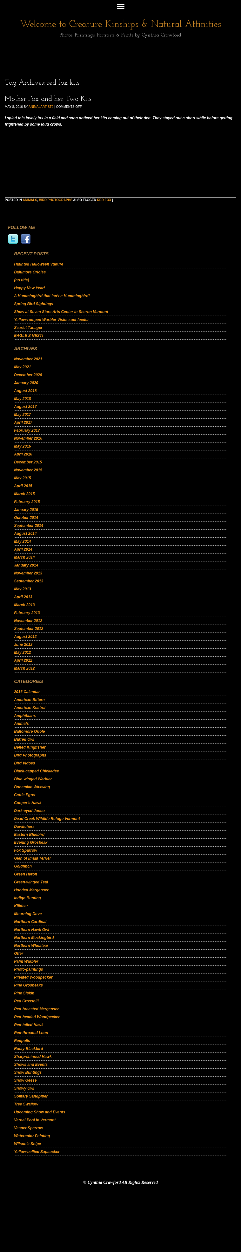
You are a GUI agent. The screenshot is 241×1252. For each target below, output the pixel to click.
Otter (18, 953)
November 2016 (28, 438)
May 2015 (22, 478)
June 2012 (23, 644)
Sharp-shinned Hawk (33, 1056)
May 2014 (22, 541)
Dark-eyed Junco (29, 811)
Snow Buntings (28, 1072)
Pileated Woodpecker (33, 977)
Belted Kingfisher (29, 747)
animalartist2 (41, 106)
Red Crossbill (26, 1001)
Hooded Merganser (31, 890)
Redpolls (22, 1041)
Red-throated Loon (31, 1033)
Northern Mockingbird (34, 937)
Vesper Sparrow (28, 1128)
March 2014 (24, 557)
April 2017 (23, 422)
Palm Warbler (26, 961)
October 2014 (26, 517)
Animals (30, 200)
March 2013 (24, 605)
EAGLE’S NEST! (28, 335)
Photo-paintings (28, 969)
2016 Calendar (27, 692)
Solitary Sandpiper (31, 1096)
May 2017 (22, 414)
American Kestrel (29, 707)
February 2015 (27, 502)
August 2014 (25, 533)
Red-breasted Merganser (36, 1009)
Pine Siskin (24, 993)
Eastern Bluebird (29, 834)
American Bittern (29, 700)
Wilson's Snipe (27, 1144)
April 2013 (23, 597)
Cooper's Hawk (27, 803)
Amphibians (25, 715)
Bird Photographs (55, 200)
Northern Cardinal (30, 922)
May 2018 (22, 399)
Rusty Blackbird (28, 1048)
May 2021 (22, 367)
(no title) (21, 280)
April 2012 (23, 660)
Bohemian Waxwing (32, 787)
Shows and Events (31, 1064)
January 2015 (26, 510)
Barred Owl (24, 739)
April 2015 (23, 486)
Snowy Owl (24, 1088)
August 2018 (25, 391)
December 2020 (28, 375)
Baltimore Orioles (30, 272)
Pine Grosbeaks (28, 985)
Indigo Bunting (27, 898)
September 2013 (28, 581)
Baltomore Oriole (29, 731)
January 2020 (26, 383)
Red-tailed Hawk (29, 1025)
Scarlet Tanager (28, 327)
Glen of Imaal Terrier (32, 858)
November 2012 (28, 621)
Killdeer (21, 906)
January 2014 (26, 565)
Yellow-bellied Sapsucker (37, 1152)
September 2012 (28, 628)
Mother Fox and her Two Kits (48, 99)
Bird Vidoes (24, 763)
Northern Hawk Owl (31, 930)
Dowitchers (24, 826)
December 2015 (28, 462)
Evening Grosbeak (30, 842)
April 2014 (23, 549)
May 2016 (22, 446)
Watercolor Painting (32, 1136)
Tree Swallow (26, 1104)
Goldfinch (23, 866)
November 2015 (28, 470)
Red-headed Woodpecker (37, 1017)
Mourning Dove (28, 914)
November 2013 (28, 573)
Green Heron (25, 874)
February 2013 (27, 613)
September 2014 (28, 525)
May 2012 (22, 652)
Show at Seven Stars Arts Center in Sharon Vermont (61, 312)
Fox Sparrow (25, 850)
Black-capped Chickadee (36, 771)
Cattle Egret (24, 795)
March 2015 (24, 494)
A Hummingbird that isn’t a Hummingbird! (52, 296)
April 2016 (23, 454)
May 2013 (22, 589)
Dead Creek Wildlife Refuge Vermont (47, 818)
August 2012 (25, 636)
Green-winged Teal (31, 882)
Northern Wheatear (31, 945)
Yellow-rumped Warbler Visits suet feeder (51, 320)
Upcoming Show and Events (39, 1112)
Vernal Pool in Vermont (35, 1120)
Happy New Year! (29, 288)
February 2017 (27, 430)
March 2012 (24, 668)
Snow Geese (25, 1080)
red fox (104, 200)
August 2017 (25, 406)
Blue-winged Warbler (33, 779)
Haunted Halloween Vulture (38, 264)
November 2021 (28, 359)
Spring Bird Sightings (33, 304)
